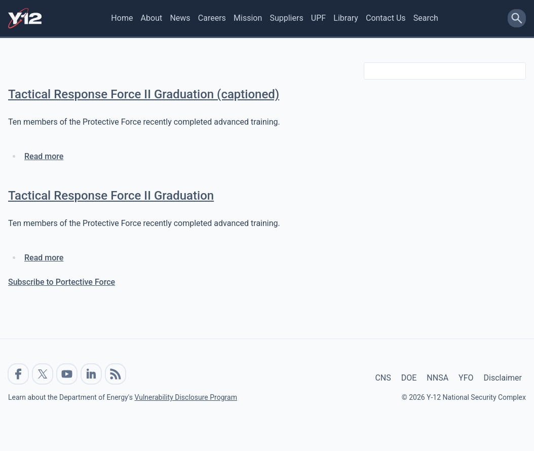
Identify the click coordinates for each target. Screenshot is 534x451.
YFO (466, 378)
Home (122, 18)
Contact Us (386, 18)
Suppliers (286, 18)
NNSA (437, 378)
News (180, 18)
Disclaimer (503, 378)
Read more (43, 156)
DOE (409, 378)
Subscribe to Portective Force (61, 282)
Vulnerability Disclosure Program (185, 397)
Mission (248, 18)
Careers (212, 18)
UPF (318, 18)
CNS (383, 378)
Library (345, 18)
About (152, 18)
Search (425, 18)
